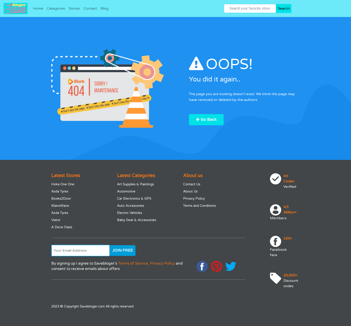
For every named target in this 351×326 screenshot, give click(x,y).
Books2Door (61, 198)
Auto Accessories (130, 206)
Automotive (126, 191)
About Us (190, 191)
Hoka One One (62, 184)
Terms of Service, (133, 263)
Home (38, 8)
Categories (56, 8)
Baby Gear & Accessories (136, 220)
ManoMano (60, 206)
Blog (104, 8)
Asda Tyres (59, 191)
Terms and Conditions (199, 206)
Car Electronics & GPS (134, 198)
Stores (74, 8)
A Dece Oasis (61, 227)
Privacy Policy (194, 198)
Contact (90, 8)
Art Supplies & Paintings (135, 184)
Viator (55, 220)
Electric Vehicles (129, 213)
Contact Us (191, 184)
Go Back (206, 119)
